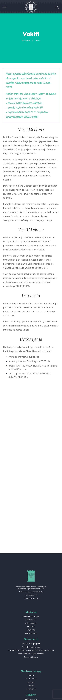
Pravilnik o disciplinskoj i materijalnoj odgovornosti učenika (31, 650)
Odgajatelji (31, 630)
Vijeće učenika (31, 679)
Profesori (31, 627)
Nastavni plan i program (31, 644)
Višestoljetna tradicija (31, 616)
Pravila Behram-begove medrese (31, 654)
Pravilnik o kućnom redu (31, 647)
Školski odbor (31, 620)
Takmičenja (31, 689)
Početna (26, 40)
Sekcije (31, 686)
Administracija (30, 623)
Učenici (31, 676)
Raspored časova (31, 657)
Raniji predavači (31, 633)
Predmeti (31, 682)
